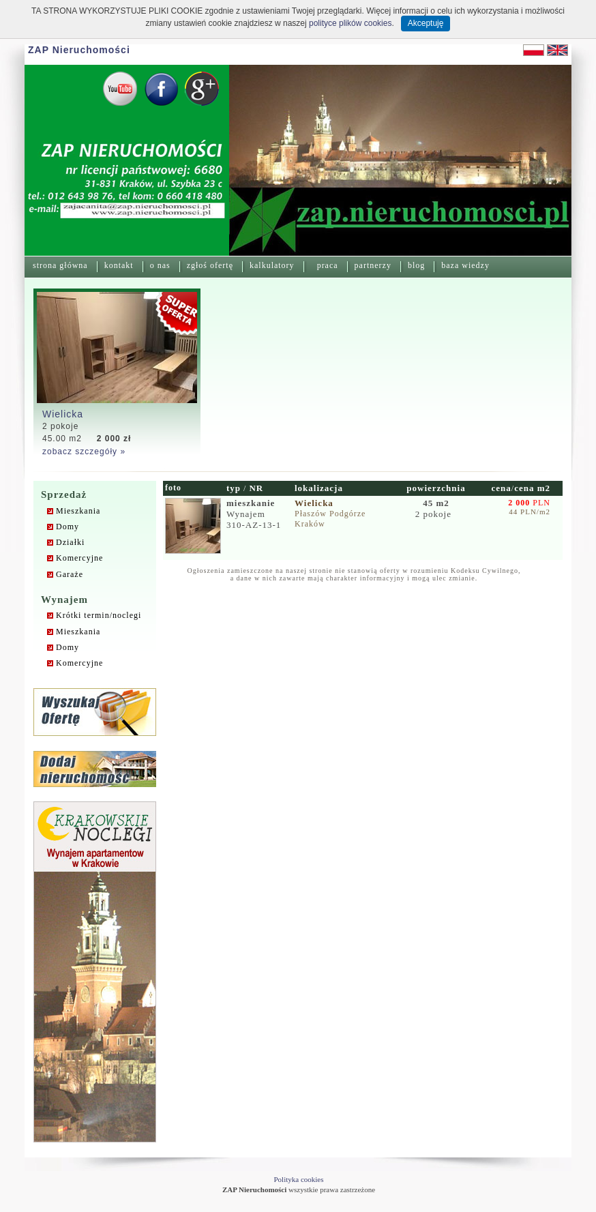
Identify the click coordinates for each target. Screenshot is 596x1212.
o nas (160, 265)
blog (416, 265)
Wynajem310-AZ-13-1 (253, 514)
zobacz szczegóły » (83, 451)
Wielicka (62, 414)
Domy (67, 526)
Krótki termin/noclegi (98, 615)
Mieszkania (78, 511)
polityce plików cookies (350, 23)
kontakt (119, 265)
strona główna (60, 265)
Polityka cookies (298, 1179)
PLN (529, 502)
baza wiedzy (465, 265)
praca (327, 265)
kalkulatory (272, 265)
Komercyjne (79, 558)
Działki (70, 542)
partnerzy (373, 265)
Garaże (69, 574)
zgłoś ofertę (210, 265)
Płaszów (311, 513)
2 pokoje (434, 508)
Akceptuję (426, 23)
